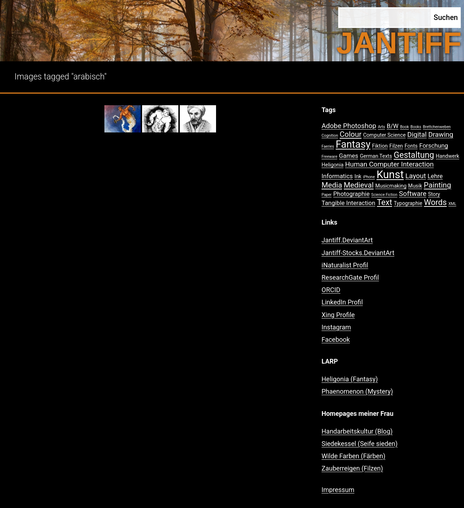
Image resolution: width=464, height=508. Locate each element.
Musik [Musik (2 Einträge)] (415, 186)
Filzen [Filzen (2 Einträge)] (396, 146)
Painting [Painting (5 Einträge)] (437, 185)
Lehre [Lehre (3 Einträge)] (435, 176)
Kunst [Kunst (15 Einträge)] (390, 174)
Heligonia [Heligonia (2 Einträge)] (332, 165)
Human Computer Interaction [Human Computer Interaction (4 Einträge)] (389, 164)
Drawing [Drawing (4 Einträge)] (440, 134)
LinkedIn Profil (342, 302)
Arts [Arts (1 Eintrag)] (381, 126)
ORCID (331, 290)
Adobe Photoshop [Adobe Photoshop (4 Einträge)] (349, 126)
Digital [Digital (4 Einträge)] (417, 134)
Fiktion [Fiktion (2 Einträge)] (380, 146)
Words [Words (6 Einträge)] (435, 202)
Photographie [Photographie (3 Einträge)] (351, 193)
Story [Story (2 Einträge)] (434, 194)
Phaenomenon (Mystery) (357, 391)
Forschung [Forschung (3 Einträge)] (433, 145)
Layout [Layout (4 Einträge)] (415, 176)
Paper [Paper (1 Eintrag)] (327, 194)
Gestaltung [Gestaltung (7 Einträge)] (414, 155)
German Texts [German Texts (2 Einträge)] (376, 156)
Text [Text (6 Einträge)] (384, 202)
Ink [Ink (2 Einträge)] (358, 176)
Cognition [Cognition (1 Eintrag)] (330, 135)
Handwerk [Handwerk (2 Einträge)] (447, 156)
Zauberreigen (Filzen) (352, 468)
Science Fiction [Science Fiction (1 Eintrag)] (384, 194)
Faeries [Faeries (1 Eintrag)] (328, 146)
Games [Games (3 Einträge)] (348, 155)
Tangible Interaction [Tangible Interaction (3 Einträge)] (348, 202)
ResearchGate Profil (350, 277)
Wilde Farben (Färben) (353, 456)
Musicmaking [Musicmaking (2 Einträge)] (390, 186)
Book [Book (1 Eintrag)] (404, 126)
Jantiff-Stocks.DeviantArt (358, 253)
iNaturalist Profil (345, 265)
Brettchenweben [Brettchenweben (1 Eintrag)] (437, 126)
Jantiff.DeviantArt (347, 240)
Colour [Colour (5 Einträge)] (350, 134)
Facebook (336, 339)
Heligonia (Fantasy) (350, 379)
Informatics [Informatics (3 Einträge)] (337, 176)
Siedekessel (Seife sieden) (360, 443)
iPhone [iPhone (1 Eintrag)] (369, 177)
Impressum (338, 489)
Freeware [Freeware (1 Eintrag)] (329, 156)
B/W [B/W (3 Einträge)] (392, 126)
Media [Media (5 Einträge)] (332, 185)
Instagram (336, 327)
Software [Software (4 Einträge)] (413, 193)
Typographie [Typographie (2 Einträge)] (408, 203)
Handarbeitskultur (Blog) (357, 431)
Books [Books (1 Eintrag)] (415, 126)
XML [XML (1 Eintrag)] (452, 203)
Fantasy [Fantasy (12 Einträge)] (353, 144)
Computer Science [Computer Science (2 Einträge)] (384, 135)
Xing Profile (338, 315)
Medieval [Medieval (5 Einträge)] (358, 185)
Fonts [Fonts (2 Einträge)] (411, 146)
